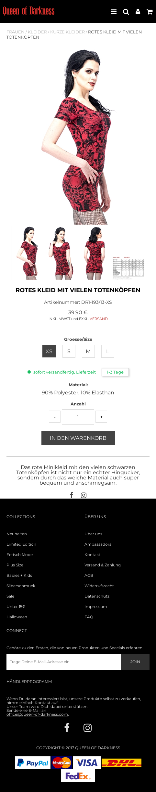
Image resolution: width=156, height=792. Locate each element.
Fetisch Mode (19, 555)
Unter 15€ (16, 607)
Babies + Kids (19, 575)
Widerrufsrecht (99, 586)
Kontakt (92, 555)
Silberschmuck (20, 586)
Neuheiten (16, 534)
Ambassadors (97, 544)
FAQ (88, 617)
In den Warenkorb (78, 438)
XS (49, 351)
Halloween (16, 617)
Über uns (93, 534)
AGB (88, 575)
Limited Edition (21, 544)
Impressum (95, 607)
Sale (10, 596)
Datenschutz (96, 596)
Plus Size (14, 565)
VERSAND (99, 318)
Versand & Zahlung (102, 565)
